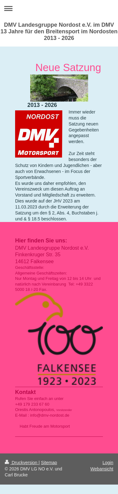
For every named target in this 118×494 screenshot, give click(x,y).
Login (108, 462)
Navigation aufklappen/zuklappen (59, 8)
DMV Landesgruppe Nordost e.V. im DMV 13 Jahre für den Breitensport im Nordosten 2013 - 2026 (58, 31)
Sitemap (49, 462)
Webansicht (101, 468)
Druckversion (21, 462)
